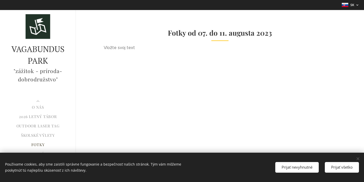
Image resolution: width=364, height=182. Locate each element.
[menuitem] (38, 107)
